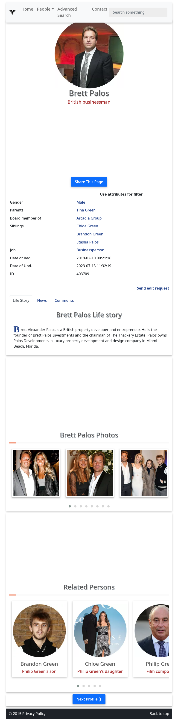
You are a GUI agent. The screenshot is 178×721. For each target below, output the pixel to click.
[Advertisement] (89, 141)
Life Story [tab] (21, 300)
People (43, 9)
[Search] (138, 12)
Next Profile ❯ (89, 699)
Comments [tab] (64, 300)
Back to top (159, 713)
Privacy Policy (34, 713)
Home (27, 9)
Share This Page (89, 181)
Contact (100, 9)
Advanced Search (67, 12)
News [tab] (42, 300)
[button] (70, 506)
